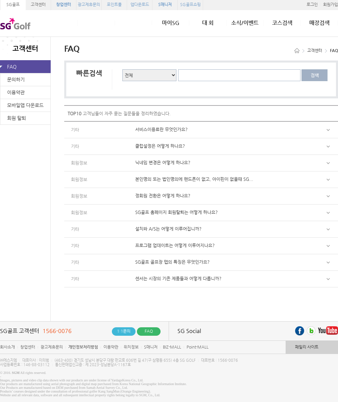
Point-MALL (198, 347)
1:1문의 (123, 331)
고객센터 (38, 4)
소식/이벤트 (245, 23)
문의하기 (16, 79)
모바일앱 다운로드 (25, 105)
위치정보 (131, 347)
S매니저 (151, 347)
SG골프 (13, 4)
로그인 (312, 4)
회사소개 (7, 347)
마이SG (170, 23)
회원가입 (330, 4)
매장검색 (319, 23)
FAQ (12, 66)
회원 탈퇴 (16, 118)
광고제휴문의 (52, 347)
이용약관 (16, 92)
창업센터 (27, 347)
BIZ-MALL (172, 347)
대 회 (208, 23)
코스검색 (282, 23)
